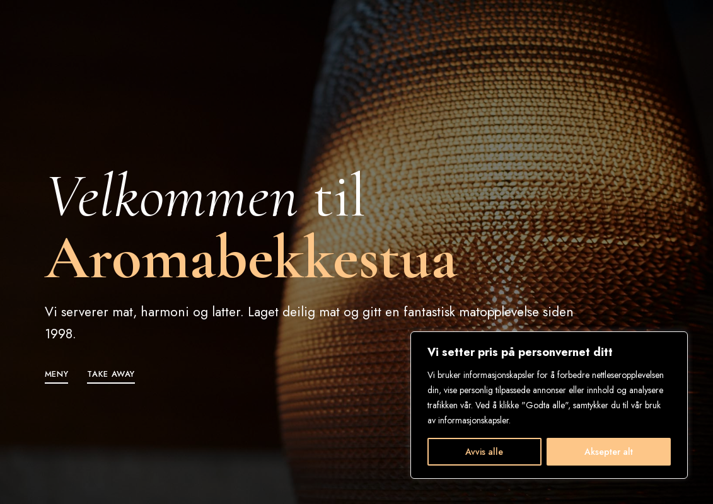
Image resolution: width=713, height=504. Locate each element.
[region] (549, 405)
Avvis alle (484, 451)
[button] (57, 373)
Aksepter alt (608, 451)
